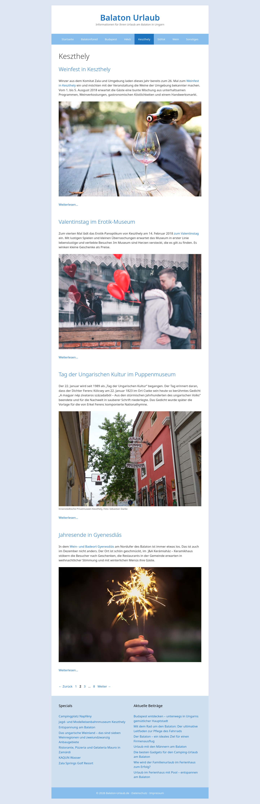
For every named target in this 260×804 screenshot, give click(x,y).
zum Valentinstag (186, 233)
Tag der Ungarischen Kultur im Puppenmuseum (117, 374)
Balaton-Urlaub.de (117, 793)
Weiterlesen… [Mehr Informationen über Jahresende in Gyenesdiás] (68, 670)
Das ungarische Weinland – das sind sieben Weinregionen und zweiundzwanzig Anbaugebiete (90, 737)
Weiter (104, 686)
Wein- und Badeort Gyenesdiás (92, 546)
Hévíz (127, 39)
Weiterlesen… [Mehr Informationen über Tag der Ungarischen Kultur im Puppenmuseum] (68, 517)
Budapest (111, 39)
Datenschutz (139, 793)
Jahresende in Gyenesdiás (90, 534)
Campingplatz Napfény (75, 716)
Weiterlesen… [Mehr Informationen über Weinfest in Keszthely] (68, 204)
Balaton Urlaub (130, 17)
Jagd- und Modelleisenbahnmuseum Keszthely (92, 722)
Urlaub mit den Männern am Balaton (160, 746)
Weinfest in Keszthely (84, 69)
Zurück (65, 686)
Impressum (156, 793)
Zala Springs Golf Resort (76, 763)
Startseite (68, 39)
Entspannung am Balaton (77, 727)
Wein (176, 39)
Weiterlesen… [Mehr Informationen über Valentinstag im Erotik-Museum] (68, 357)
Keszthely (144, 39)
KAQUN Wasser (70, 757)
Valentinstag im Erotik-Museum (97, 221)
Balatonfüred (89, 39)
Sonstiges (192, 39)
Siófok (161, 39)
